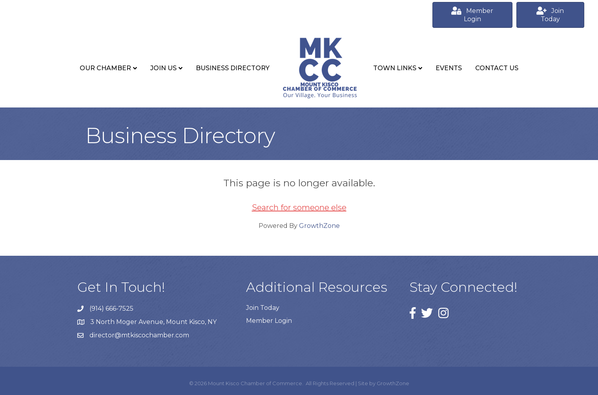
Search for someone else (299, 207)
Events (449, 68)
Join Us (163, 68)
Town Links (394, 68)
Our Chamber (105, 68)
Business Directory (233, 68)
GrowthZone (319, 225)
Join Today (262, 307)
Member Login (269, 320)
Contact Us (496, 68)
